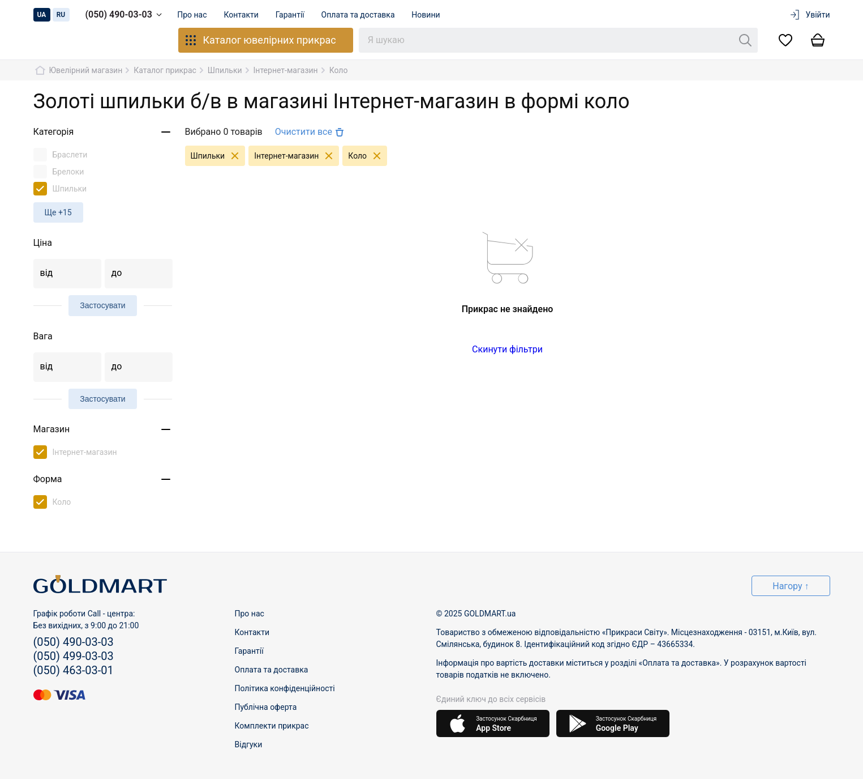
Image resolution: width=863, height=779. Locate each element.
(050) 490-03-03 (125, 15)
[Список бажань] (785, 40)
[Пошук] (745, 40)
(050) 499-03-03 (73, 656)
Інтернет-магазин (296, 156)
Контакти (243, 14)
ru (61, 15)
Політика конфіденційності (285, 688)
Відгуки (249, 744)
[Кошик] (818, 40)
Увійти (809, 15)
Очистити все (310, 132)
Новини (432, 14)
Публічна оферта (266, 707)
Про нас (193, 14)
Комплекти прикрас (272, 725)
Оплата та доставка (363, 14)
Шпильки (218, 156)
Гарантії (293, 14)
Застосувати (102, 305)
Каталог (260, 40)
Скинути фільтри (507, 349)
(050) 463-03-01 (73, 670)
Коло (367, 156)
